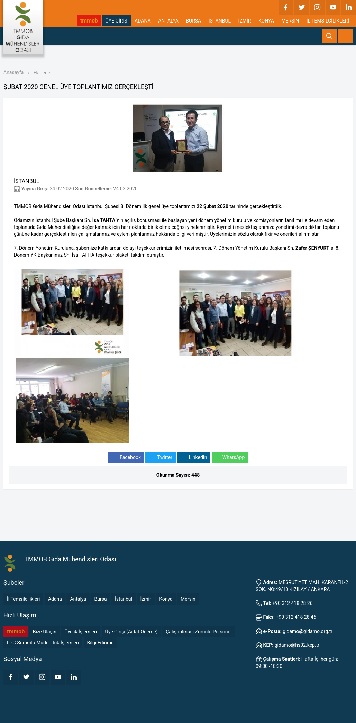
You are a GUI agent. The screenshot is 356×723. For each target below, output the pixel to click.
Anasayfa (13, 72)
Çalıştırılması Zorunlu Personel (198, 631)
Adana (55, 599)
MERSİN (290, 21)
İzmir (145, 599)
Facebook (126, 458)
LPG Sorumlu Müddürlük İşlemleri (43, 642)
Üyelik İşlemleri (81, 631)
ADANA (143, 21)
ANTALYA (168, 21)
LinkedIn (193, 458)
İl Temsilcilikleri (23, 599)
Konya (165, 599)
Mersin (188, 599)
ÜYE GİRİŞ (116, 21)
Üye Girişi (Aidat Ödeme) (131, 631)
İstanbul (123, 599)
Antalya (78, 599)
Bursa (100, 599)
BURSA (193, 21)
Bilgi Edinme (100, 642)
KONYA (266, 21)
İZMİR (244, 21)
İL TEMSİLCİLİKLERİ (328, 21)
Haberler (43, 72)
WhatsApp (230, 458)
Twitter (160, 458)
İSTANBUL (220, 21)
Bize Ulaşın (44, 631)
